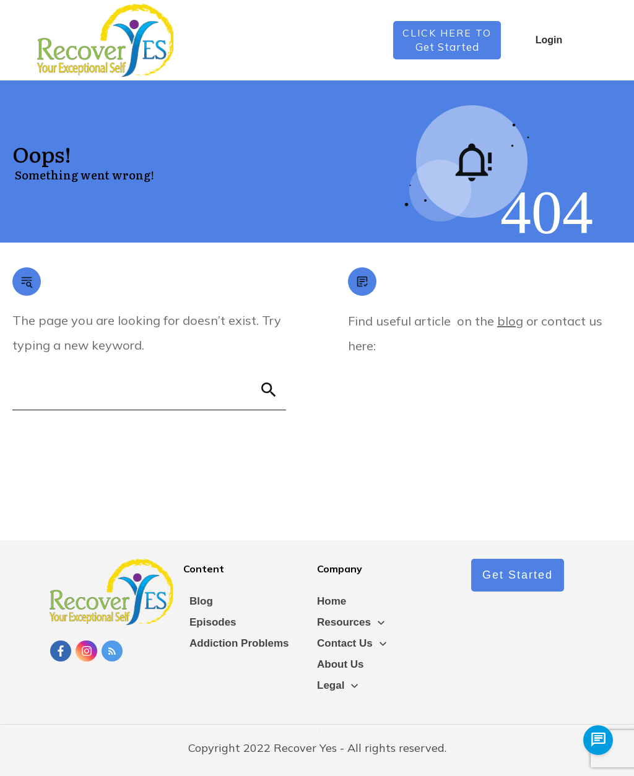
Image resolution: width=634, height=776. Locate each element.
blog (510, 321)
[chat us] (598, 740)
